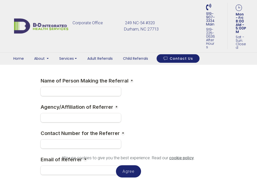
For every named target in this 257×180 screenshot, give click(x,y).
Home (18, 58)
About (40, 58)
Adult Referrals (100, 58)
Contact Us (178, 58)
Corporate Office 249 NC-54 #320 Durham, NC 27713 (137, 26)
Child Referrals (135, 58)
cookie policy (181, 157)
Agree (128, 171)
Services (66, 58)
